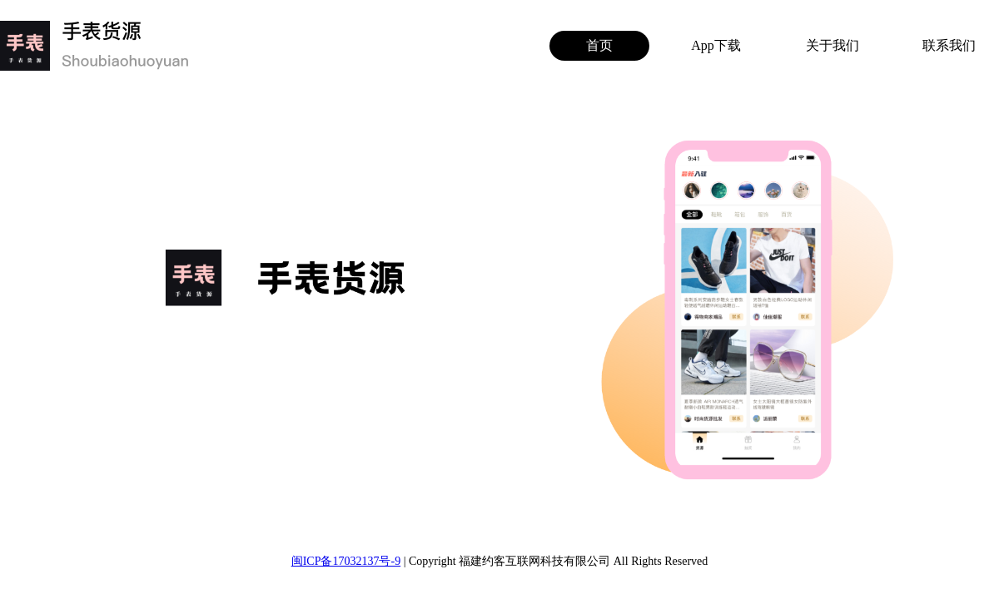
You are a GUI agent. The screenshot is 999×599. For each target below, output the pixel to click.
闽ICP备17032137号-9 (345, 561)
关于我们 (832, 45)
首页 (599, 45)
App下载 (716, 45)
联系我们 (949, 45)
